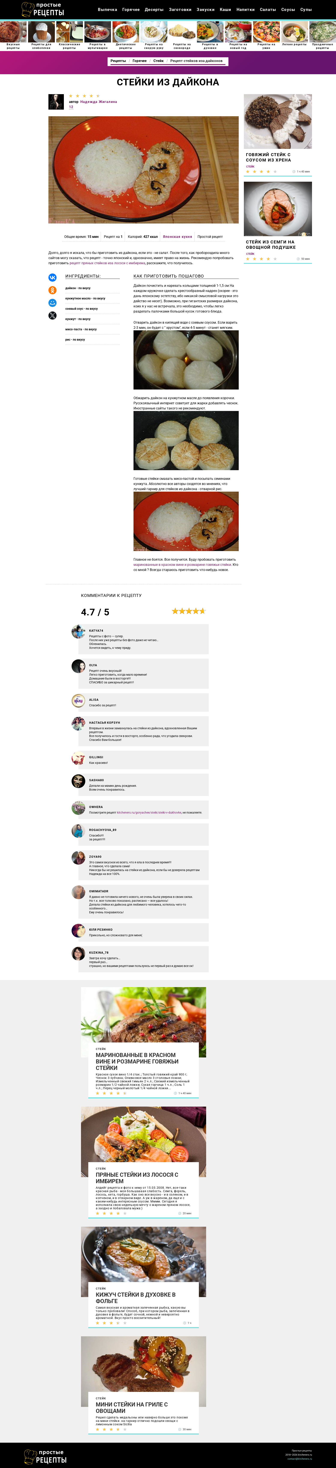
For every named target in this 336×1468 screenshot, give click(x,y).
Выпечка (107, 9)
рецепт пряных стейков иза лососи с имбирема (107, 263)
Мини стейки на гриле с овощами (132, 1407)
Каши (225, 9)
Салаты (268, 9)
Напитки (246, 9)
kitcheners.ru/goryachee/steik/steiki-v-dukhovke (149, 812)
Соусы (288, 9)
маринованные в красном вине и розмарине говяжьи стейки (182, 565)
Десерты (154, 9)
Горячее (131, 9)
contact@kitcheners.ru (300, 1458)
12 (71, 107)
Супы (306, 9)
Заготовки (180, 9)
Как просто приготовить (45, 1457)
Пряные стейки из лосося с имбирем (137, 1178)
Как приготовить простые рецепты (42, 9)
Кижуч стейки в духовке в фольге (136, 1297)
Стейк (101, 1049)
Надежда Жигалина (98, 102)
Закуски (205, 9)
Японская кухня (177, 237)
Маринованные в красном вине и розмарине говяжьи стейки (137, 1061)
